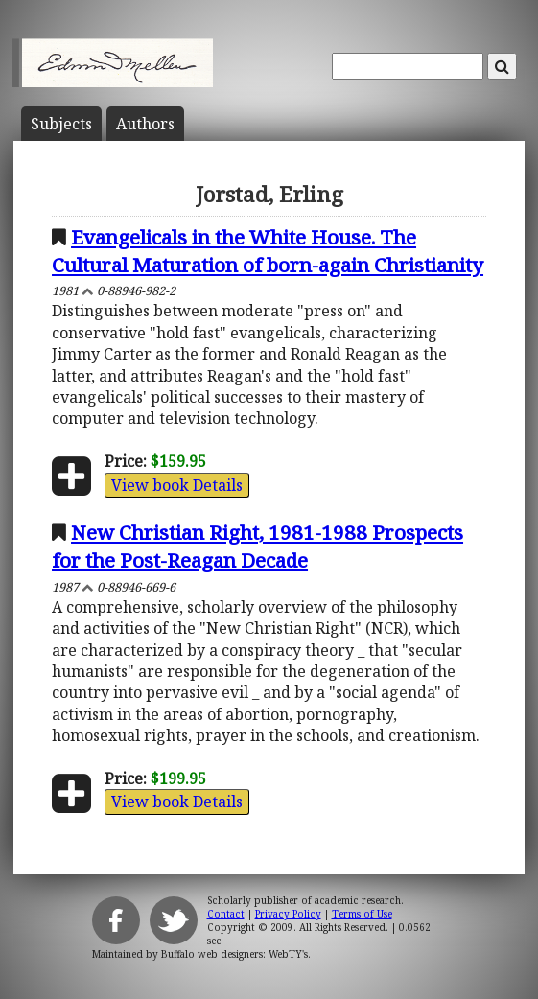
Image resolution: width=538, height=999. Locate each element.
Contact (226, 913)
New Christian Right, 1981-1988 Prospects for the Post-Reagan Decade (257, 546)
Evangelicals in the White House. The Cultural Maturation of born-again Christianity (267, 250)
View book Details (177, 485)
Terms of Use (362, 913)
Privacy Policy (288, 913)
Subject (61, 123)
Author (145, 123)
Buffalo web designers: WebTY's (234, 954)
